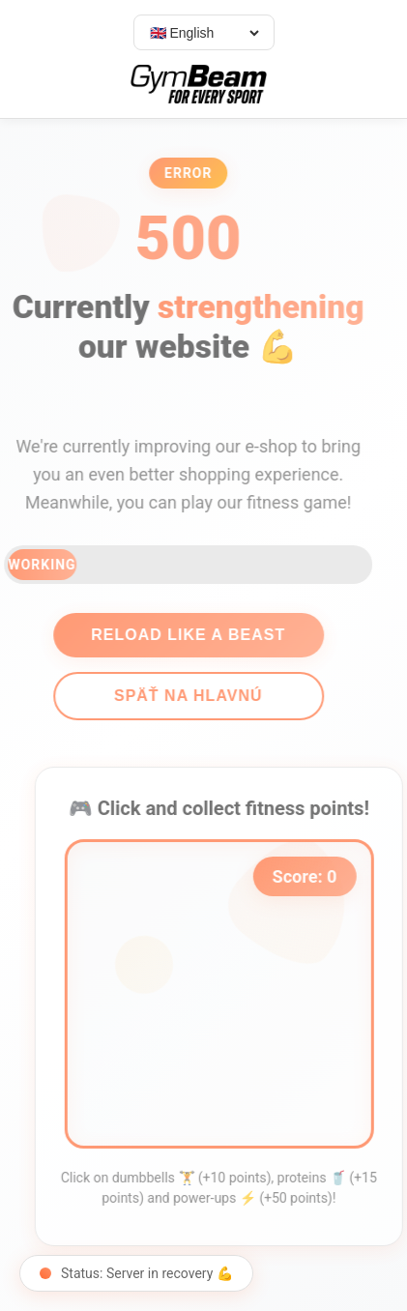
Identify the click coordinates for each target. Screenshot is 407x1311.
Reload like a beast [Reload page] (183, 634)
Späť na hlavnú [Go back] (182, 695)
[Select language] (204, 33)
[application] (224, 994)
